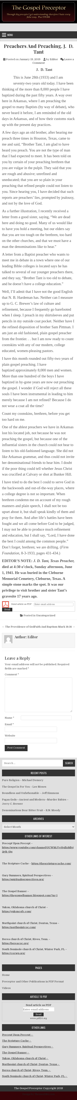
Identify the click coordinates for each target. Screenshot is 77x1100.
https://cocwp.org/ (13, 953)
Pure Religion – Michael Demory (22, 780)
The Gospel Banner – (15, 1052)
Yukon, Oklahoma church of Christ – (25, 1058)
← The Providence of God (18, 626)
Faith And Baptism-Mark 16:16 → (54, 626)
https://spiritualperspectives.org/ (23, 879)
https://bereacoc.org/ (15, 943)
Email (9, 724)
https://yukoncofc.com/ (16, 911)
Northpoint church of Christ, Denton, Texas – (31, 1064)
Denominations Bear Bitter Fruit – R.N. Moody (31, 810)
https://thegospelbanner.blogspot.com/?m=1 (29, 895)
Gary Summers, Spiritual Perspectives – (27, 1046)
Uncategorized (45, 615)
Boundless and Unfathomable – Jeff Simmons (30, 793)
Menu (10, 35)
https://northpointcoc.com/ (19, 927)
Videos (6, 988)
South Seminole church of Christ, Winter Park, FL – (34, 1076)
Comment (12, 674)
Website (10, 735)
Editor (54, 59)
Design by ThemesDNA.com (38, 1094)
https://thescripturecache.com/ (51, 863)
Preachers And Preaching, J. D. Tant (38, 49)
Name (9, 717)
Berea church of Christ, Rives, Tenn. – (26, 1070)
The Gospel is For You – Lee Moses (24, 786)
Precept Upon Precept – (17, 1034)
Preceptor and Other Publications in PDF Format (33, 981)
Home (6, 974)
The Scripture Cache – (16, 1040)
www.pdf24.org (38, 1018)
